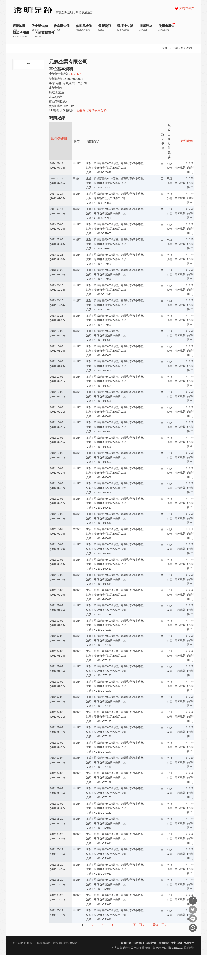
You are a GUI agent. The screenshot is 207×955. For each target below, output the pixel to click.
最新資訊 (104, 27)
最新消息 (164, 943)
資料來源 (176, 943)
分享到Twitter (193, 910)
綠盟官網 (126, 943)
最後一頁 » (159, 925)
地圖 (73, 943)
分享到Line (193, 919)
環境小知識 (125, 27)
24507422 (75, 74)
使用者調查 (166, 27)
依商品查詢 (84, 27)
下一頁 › (138, 925)
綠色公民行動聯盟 (133, 947)
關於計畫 (151, 943)
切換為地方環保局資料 (91, 110)
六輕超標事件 (45, 34)
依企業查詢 (40, 27)
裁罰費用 (187, 141)
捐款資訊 (138, 943)
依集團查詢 (62, 27)
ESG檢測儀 (21, 34)
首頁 (164, 48)
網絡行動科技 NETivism (169, 947)
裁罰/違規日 (59, 140)
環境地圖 (19, 27)
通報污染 (145, 27)
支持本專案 (186, 8)
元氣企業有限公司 (183, 48)
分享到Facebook (193, 900)
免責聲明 (189, 943)
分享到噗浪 (193, 928)
